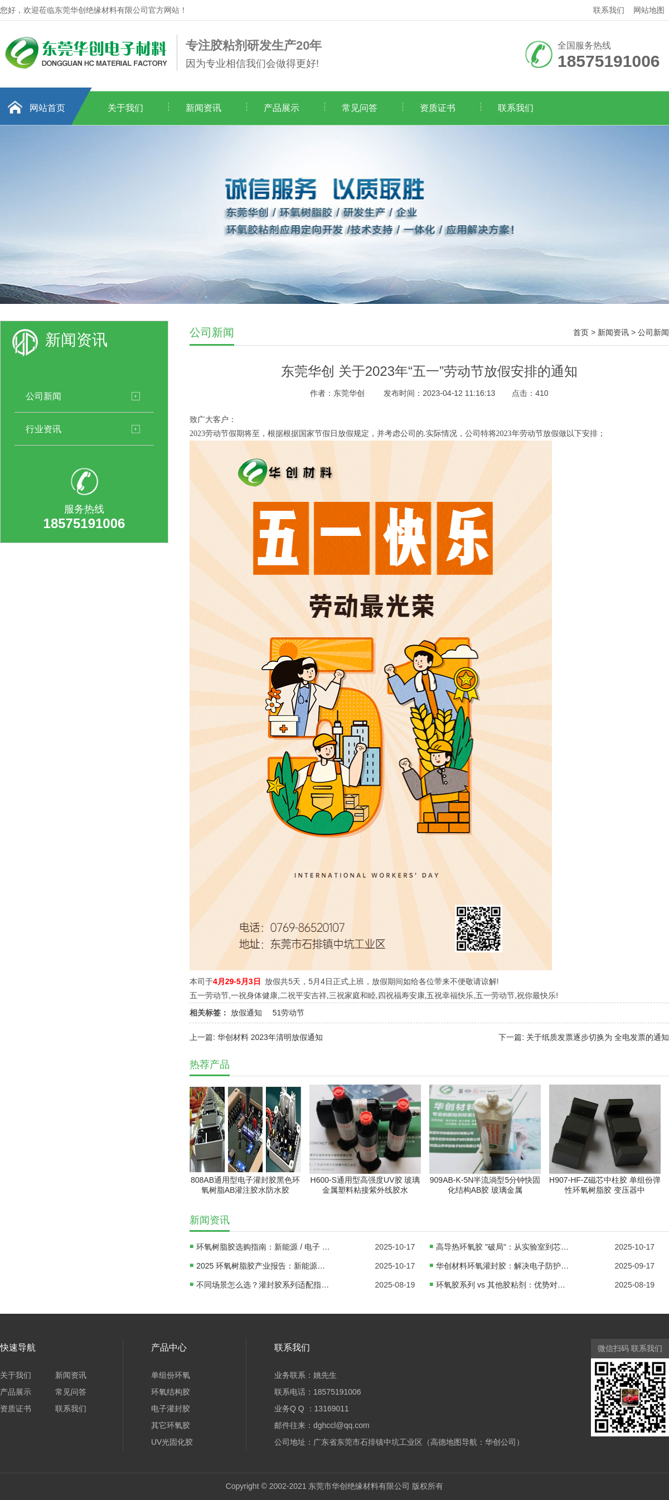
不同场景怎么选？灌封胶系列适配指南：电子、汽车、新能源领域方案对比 (263, 1284)
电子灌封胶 (170, 1408)
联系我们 (608, 10)
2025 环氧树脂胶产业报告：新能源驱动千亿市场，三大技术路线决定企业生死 (263, 1265)
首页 (581, 332)
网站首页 (47, 108)
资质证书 (437, 108)
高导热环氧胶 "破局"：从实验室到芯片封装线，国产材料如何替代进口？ (503, 1246)
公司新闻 (43, 396)
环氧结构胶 (170, 1391)
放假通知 (246, 1012)
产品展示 (281, 108)
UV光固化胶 (172, 1442)
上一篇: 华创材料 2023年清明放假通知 (256, 1037)
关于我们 (125, 108)
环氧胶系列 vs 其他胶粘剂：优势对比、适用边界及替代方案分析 (503, 1284)
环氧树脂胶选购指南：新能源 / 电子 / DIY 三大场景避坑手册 (263, 1246)
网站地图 (649, 10)
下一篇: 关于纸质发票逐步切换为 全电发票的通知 (583, 1037)
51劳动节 (289, 1012)
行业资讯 (43, 429)
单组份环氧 (170, 1375)
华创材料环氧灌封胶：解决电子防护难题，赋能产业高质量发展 (503, 1265)
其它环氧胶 (170, 1425)
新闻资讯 (203, 108)
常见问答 (359, 108)
